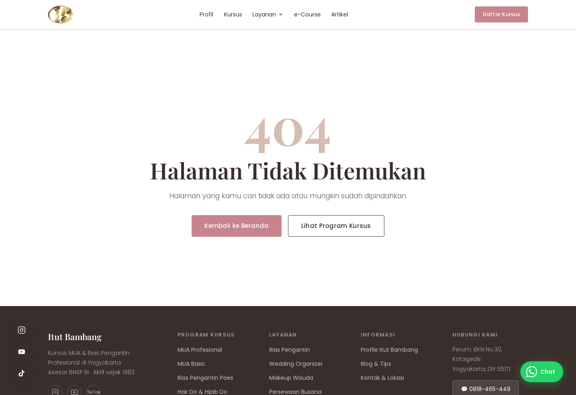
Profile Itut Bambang (389, 350)
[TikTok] (21, 373)
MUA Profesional (200, 350)
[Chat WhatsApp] (541, 371)
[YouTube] (21, 352)
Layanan (267, 14)
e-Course (307, 14)
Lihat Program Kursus (336, 226)
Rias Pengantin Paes (205, 378)
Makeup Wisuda (291, 378)
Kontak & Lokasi (382, 378)
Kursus (233, 14)
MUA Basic (192, 364)
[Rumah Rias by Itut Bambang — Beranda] (60, 14)
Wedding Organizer (296, 364)
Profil (206, 14)
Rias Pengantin (289, 350)
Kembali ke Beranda (236, 226)
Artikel (339, 14)
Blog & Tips (376, 364)
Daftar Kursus (501, 14)
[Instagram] (21, 330)
